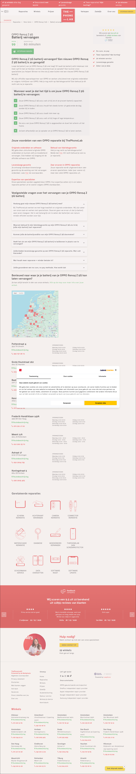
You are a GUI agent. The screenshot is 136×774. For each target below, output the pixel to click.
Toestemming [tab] (33, 376)
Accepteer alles (100, 403)
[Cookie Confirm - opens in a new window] (107, 370)
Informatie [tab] (102, 376)
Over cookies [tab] (68, 376)
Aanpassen (67, 403)
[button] (116, 370)
